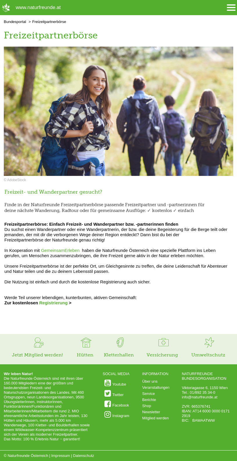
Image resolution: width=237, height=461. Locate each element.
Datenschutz (83, 455)
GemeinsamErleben (60, 250)
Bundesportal (15, 22)
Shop (146, 406)
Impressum (60, 455)
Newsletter (151, 412)
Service (148, 393)
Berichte (149, 400)
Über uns (150, 381)
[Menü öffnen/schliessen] (231, 7)
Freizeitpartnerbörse (49, 22)
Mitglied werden (155, 418)
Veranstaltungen (156, 387)
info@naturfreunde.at (199, 397)
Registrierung (53, 302)
